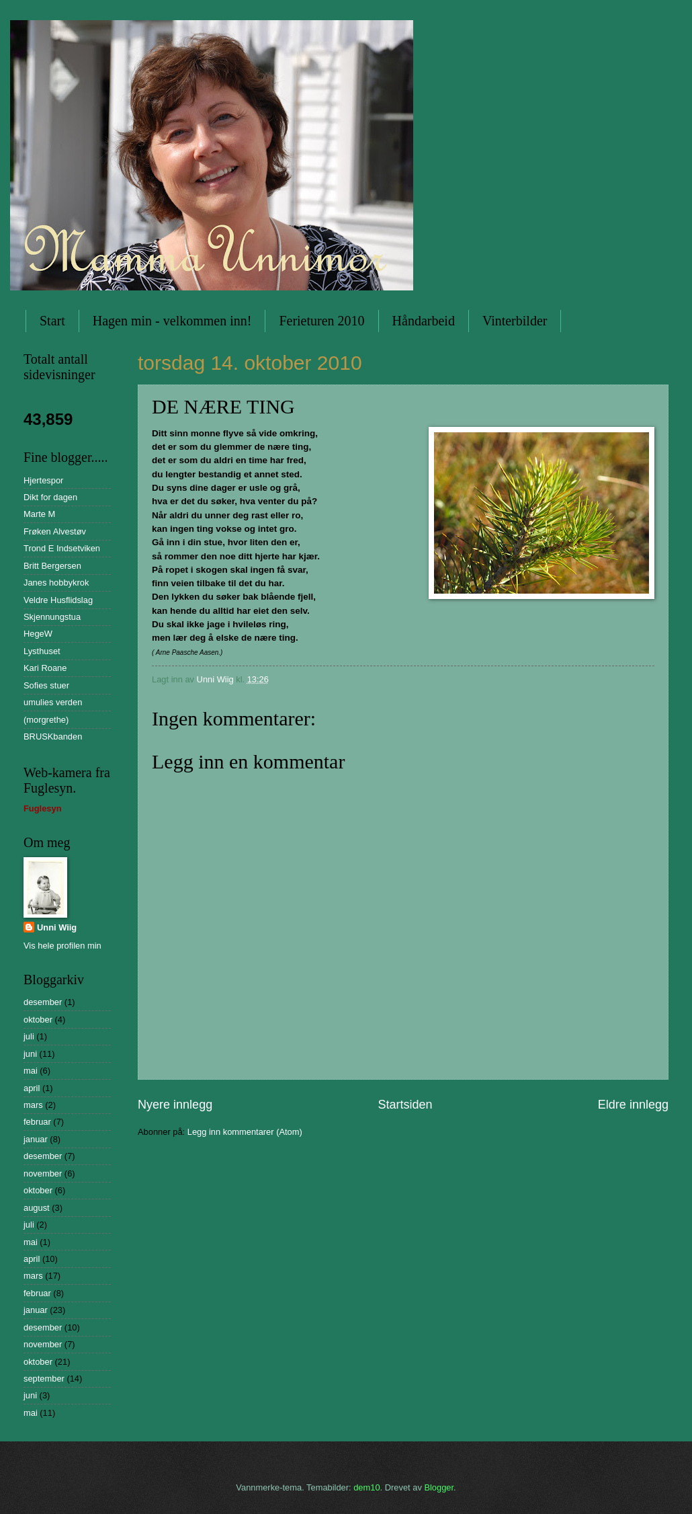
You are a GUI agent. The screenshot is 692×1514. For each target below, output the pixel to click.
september (44, 1378)
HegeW (38, 634)
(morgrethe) (46, 720)
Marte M (39, 514)
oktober (38, 1019)
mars (33, 1105)
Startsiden (405, 1104)
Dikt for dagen (50, 497)
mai (31, 1071)
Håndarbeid (423, 320)
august (37, 1208)
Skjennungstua (52, 617)
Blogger (438, 1487)
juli (29, 1036)
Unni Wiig (57, 927)
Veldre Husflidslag (58, 600)
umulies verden (53, 702)
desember (43, 1002)
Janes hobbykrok (56, 582)
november (43, 1173)
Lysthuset (42, 651)
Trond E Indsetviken (62, 548)
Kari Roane (45, 668)
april (32, 1088)
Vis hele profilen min (62, 946)
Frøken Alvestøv (55, 531)
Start (52, 320)
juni (30, 1054)
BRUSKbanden (53, 736)
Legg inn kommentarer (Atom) (244, 1132)
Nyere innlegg (175, 1104)
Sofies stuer (46, 685)
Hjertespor (43, 480)
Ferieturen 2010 (321, 320)
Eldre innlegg (633, 1104)
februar (37, 1122)
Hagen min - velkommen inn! (172, 320)
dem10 (366, 1487)
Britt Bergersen (52, 566)
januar (36, 1139)
